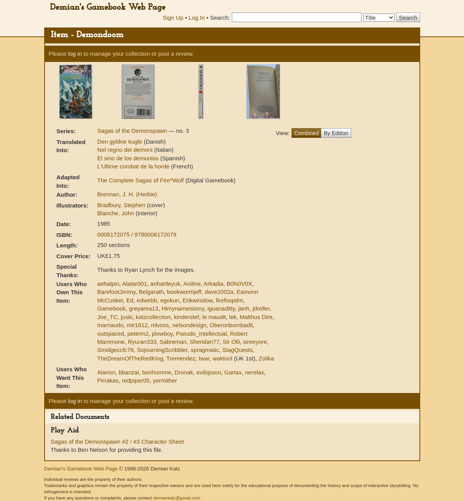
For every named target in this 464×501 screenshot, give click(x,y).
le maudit (214, 317)
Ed (129, 300)
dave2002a (219, 291)
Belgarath (151, 291)
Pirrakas (108, 380)
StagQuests (238, 350)
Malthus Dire (256, 317)
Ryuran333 (142, 341)
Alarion (106, 372)
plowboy (162, 333)
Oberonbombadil (231, 325)
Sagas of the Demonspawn (133, 130)
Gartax (233, 372)
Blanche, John (116, 213)
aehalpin (108, 283)
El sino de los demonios (128, 158)
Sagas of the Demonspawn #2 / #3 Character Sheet (117, 441)
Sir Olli (231, 341)
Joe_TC (107, 317)
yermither (165, 380)
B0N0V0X (239, 283)
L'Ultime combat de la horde (134, 166)
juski (127, 317)
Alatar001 (134, 283)
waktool (223, 358)
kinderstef (186, 317)
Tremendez (180, 358)
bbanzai (129, 372)
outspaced (110, 333)
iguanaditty (221, 308)
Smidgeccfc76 (115, 350)
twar (204, 358)
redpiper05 (136, 380)
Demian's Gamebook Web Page (108, 7)
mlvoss (160, 325)
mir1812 (137, 325)
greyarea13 (144, 308)
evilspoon (209, 372)
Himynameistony (183, 308)
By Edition (336, 133)
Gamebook (111, 308)
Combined (306, 133)
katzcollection (153, 317)
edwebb (147, 300)
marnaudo (110, 325)
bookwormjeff (184, 291)
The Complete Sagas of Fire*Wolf (141, 180)
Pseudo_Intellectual (201, 333)
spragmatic (205, 350)
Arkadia (213, 283)
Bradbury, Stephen (122, 205)
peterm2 (137, 333)
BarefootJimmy (116, 291)
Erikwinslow (198, 300)
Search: (220, 17)
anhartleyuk (165, 283)
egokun (169, 300)
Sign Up (173, 17)
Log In (197, 17)
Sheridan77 (204, 341)
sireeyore (255, 341)
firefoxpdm (229, 300)
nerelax (254, 372)
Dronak (183, 372)
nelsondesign (189, 325)
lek (232, 317)
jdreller (260, 308)
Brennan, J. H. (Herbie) (127, 194)
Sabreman (173, 341)
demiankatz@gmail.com (176, 498)
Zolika (266, 358)
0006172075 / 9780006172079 (136, 234)
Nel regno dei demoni (125, 149)
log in (75, 53)
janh (243, 308)
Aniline (192, 283)
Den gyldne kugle (120, 141)
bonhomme (156, 372)
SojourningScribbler (162, 350)
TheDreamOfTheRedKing (130, 358)
